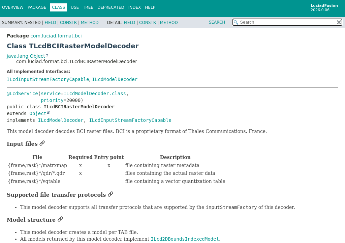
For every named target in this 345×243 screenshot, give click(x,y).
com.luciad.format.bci (56, 35)
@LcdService (22, 93)
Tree (88, 7)
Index (134, 7)
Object (37, 113)
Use (75, 7)
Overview (13, 7)
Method (90, 22)
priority (52, 100)
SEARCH (217, 22)
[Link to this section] (42, 144)
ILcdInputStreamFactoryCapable (48, 79)
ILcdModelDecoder (114, 79)
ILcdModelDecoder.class (95, 93)
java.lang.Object (26, 56)
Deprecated (110, 7)
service (51, 93)
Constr (68, 22)
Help (150, 7)
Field (50, 22)
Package (37, 7)
